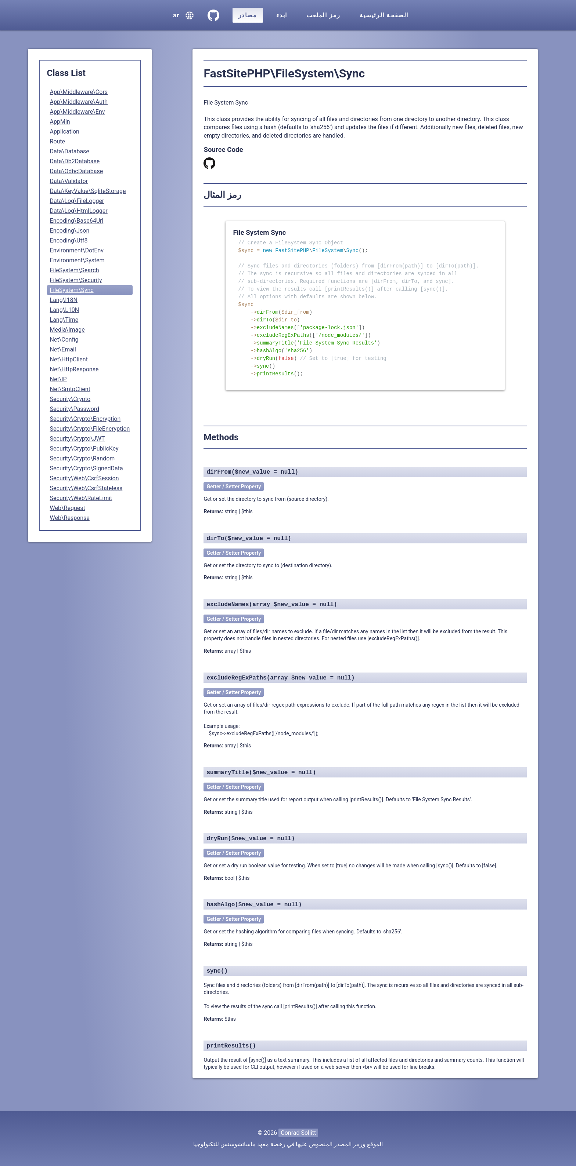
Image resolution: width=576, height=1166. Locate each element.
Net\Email (63, 349)
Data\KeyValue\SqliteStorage (88, 190)
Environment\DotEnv (77, 250)
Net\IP (58, 379)
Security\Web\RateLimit (81, 498)
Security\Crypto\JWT (77, 438)
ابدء (281, 15)
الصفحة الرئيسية (384, 15)
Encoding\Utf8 (69, 240)
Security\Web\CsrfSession (84, 478)
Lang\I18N (64, 299)
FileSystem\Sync (72, 290)
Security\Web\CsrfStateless (86, 488)
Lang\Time (64, 319)
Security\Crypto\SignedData (86, 468)
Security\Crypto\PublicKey (84, 448)
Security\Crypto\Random (82, 458)
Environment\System (77, 260)
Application (64, 131)
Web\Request (67, 507)
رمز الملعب (323, 15)
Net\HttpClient (69, 359)
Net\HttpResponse (74, 369)
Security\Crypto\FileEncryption (90, 428)
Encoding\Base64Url (77, 220)
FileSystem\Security (76, 280)
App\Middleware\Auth (79, 101)
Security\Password (75, 408)
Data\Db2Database (75, 161)
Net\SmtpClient (70, 389)
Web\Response (70, 517)
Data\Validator (69, 181)
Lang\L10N (64, 309)
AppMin (60, 121)
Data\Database (69, 151)
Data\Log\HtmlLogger (79, 210)
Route (57, 141)
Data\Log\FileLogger (77, 200)
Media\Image (67, 329)
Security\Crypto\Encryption (85, 418)
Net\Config (64, 339)
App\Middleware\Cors (79, 91)
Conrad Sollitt (298, 1132)
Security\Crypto (70, 399)
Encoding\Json (70, 230)
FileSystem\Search (74, 270)
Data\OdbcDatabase (76, 171)
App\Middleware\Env (77, 111)
